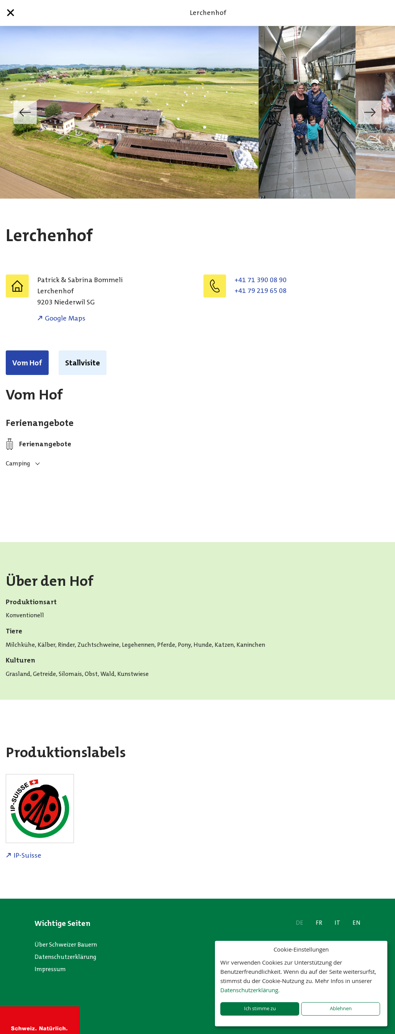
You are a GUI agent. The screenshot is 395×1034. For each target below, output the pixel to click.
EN (356, 923)
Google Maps (65, 318)
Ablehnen (341, 1008)
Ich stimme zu (260, 1008)
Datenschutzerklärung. (250, 990)
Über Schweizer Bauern (65, 944)
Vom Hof (27, 363)
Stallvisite (82, 363)
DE (299, 923)
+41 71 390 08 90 (260, 279)
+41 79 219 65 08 (260, 290)
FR (319, 923)
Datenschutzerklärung (65, 957)
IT (337, 923)
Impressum (50, 969)
